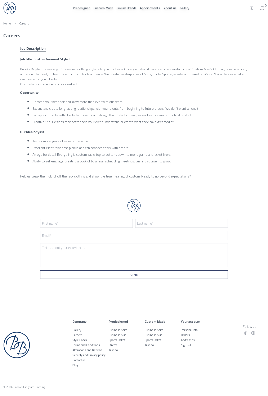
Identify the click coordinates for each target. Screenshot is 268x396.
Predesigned (81, 8)
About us (170, 8)
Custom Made (103, 8)
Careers (77, 334)
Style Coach (79, 339)
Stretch (113, 344)
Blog (75, 365)
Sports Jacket (117, 339)
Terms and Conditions (86, 344)
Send (134, 275)
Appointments (150, 8)
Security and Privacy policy (89, 354)
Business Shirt (118, 329)
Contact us (78, 360)
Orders (185, 334)
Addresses (188, 339)
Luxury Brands (127, 8)
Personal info (189, 329)
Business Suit (117, 334)
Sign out (186, 345)
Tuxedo (113, 349)
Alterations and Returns (87, 349)
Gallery (184, 8)
